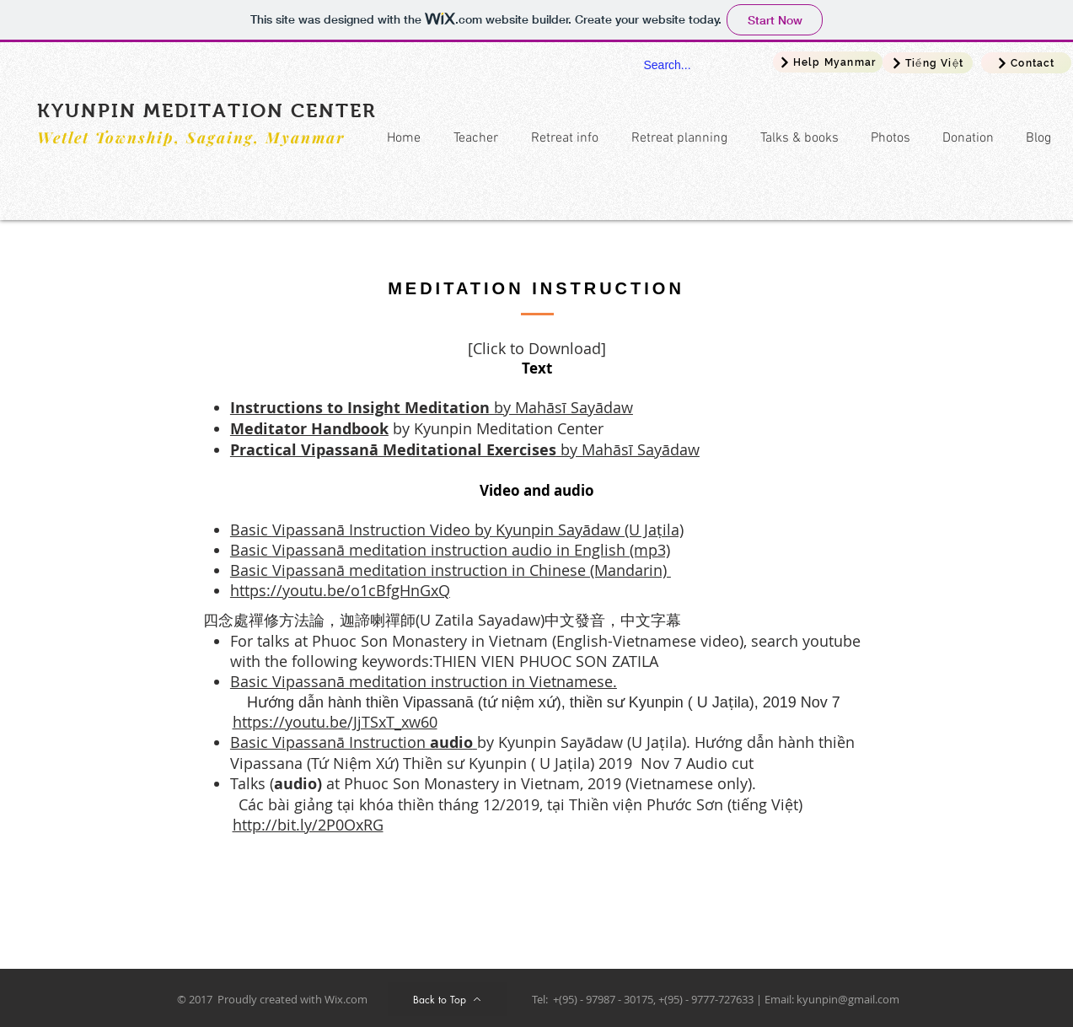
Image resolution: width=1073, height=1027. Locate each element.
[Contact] (1026, 62)
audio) (300, 783)
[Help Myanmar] (828, 62)
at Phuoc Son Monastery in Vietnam (453, 783)
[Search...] (688, 66)
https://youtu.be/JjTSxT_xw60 (335, 722)
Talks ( (252, 783)
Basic (251, 529)
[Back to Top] (447, 999)
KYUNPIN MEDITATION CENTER (207, 110)
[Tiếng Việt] (928, 62)
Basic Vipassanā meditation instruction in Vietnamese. (423, 681)
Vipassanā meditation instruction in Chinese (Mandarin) (471, 570)
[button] (561, 138)
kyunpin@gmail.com (848, 999)
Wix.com (346, 999)
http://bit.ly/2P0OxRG (308, 825)
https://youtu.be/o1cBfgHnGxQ (340, 590)
